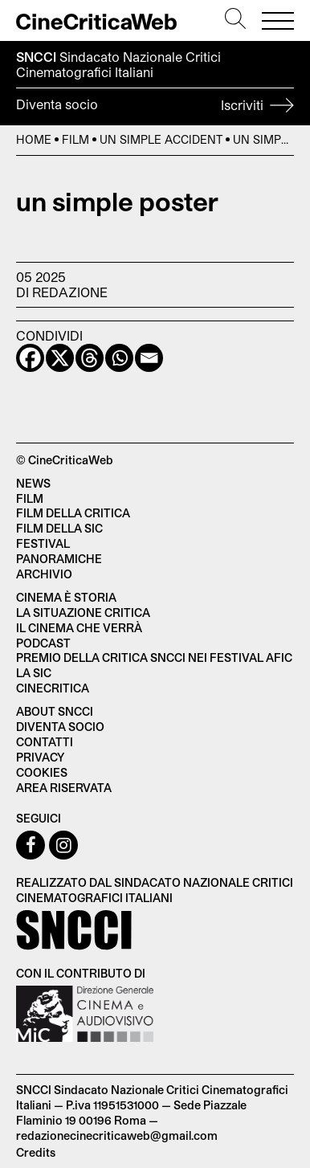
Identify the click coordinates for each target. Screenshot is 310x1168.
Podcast (43, 643)
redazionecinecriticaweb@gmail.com (117, 1135)
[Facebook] (30, 358)
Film (75, 139)
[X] (60, 358)
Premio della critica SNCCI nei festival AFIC (154, 657)
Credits (35, 1152)
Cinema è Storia (66, 597)
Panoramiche (59, 559)
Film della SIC (59, 528)
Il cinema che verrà (79, 628)
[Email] (149, 358)
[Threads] (89, 358)
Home (33, 139)
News (33, 483)
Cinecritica (52, 688)
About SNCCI (54, 711)
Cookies (41, 772)
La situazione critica (83, 612)
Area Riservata (64, 787)
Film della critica (73, 513)
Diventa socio (155, 106)
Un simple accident (161, 139)
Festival (43, 543)
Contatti (44, 742)
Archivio (44, 574)
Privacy (40, 757)
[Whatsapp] (119, 358)
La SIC (33, 673)
